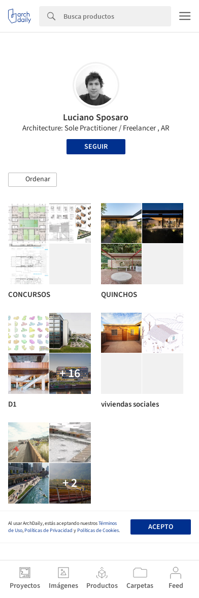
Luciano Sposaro (95, 117)
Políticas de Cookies (98, 530)
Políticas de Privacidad (48, 530)
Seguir (96, 147)
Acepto (160, 527)
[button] (32, 180)
